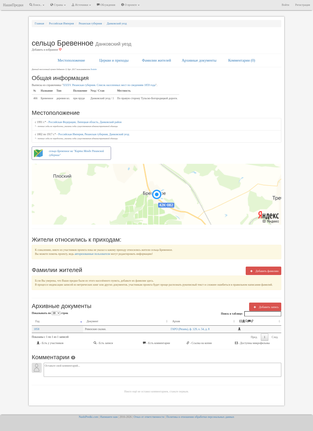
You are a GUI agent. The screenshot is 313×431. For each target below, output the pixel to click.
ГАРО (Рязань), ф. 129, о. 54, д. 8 (143, 329)
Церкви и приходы (114, 60)
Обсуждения (106, 4)
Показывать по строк (50, 313)
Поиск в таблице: (251, 313)
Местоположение (71, 60)
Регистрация (302, 4)
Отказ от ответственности (149, 416)
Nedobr (94, 69)
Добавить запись (265, 307)
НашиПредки (13, 5)
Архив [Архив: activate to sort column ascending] (130, 321)
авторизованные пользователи (92, 253)
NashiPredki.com (88, 416)
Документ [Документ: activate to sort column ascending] (69, 321)
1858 (36, 329)
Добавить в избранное (46, 49)
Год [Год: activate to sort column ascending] (37, 321)
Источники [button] (81, 4)
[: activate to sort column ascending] (255, 321)
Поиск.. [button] (37, 4)
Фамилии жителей (156, 60)
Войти (285, 4)
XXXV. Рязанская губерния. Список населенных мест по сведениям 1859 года (109, 85)
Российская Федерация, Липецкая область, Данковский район (85, 122)
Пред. (254, 337)
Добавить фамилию (263, 271)
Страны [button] (58, 4)
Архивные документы (199, 60)
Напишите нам (109, 416)
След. (275, 337)
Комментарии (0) (241, 60)
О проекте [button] (130, 4)
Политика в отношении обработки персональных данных (200, 416)
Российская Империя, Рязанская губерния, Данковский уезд (93, 134)
